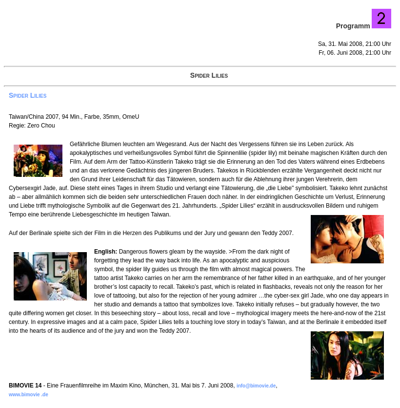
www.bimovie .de (28, 394)
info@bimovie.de (256, 385)
